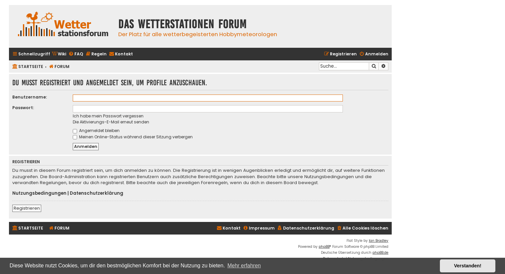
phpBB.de (380, 252)
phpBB (324, 246)
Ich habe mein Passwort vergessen (108, 115)
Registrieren (27, 208)
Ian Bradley (378, 240)
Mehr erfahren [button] (244, 265)
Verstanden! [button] (467, 265)
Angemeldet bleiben (96, 130)
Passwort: (23, 107)
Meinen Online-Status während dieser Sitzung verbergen (133, 137)
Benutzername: (29, 97)
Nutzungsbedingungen (39, 193)
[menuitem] (59, 54)
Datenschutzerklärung (96, 193)
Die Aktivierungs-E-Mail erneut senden (111, 121)
